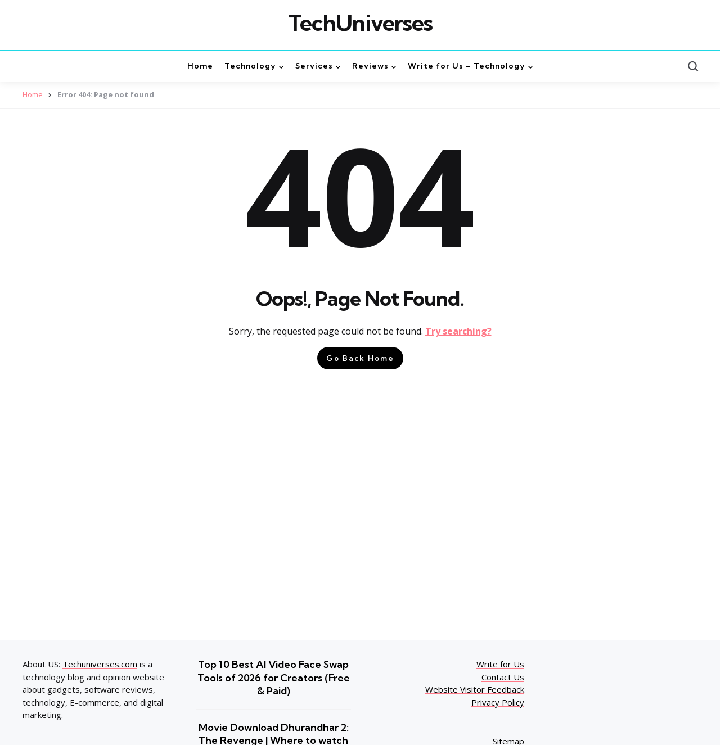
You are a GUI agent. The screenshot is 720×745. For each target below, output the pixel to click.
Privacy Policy (497, 702)
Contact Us (503, 677)
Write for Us (500, 664)
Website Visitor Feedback (474, 689)
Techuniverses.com (99, 664)
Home (32, 94)
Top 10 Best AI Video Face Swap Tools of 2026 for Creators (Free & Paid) (273, 677)
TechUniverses (360, 23)
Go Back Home (360, 358)
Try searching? (458, 331)
